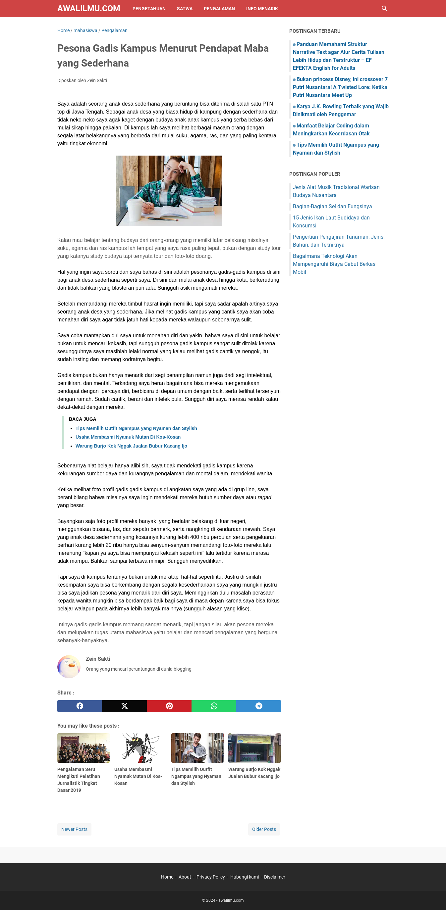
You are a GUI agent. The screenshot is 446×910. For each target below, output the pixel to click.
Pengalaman (219, 8)
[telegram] (258, 706)
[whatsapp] (214, 706)
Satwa (185, 8)
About (185, 877)
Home (167, 877)
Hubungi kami (244, 877)
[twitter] (124, 706)
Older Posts (264, 829)
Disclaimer (274, 877)
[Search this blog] (385, 9)
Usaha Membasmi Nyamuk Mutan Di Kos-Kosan (128, 437)
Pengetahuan (149, 8)
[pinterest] (169, 706)
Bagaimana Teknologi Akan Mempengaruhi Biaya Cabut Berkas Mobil (334, 264)
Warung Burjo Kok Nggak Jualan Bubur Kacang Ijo (131, 446)
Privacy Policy (210, 877)
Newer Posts (74, 829)
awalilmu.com (88, 8)
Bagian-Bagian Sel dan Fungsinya (332, 206)
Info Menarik (262, 8)
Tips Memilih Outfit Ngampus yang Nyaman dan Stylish (136, 428)
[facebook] (79, 706)
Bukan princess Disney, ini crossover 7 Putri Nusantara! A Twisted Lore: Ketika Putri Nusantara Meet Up (340, 87)
